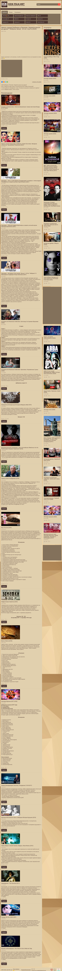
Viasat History (41, 22)
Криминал (5, 22)
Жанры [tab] (11, 12)
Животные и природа (30, 15)
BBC (39, 15)
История (28, 18)
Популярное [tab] (17, 12)
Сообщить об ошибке (36, 81)
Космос (28, 22)
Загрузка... (21, 44)
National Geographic (19, 15)
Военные (40, 18)
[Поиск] (47, 4)
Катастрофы (6, 18)
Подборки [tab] (4, 12)
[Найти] (59, 4)
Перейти (4, 128)
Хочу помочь (16, 969)
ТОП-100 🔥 (6, 15)
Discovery (17, 22)
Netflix (16, 18)
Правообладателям (26, 970)
